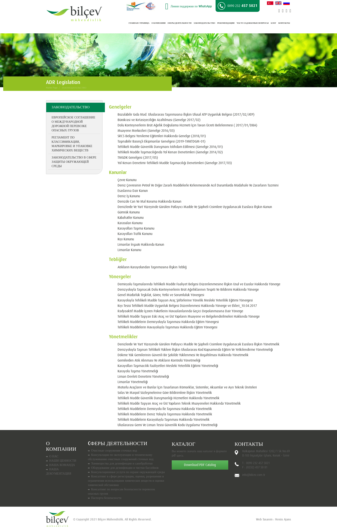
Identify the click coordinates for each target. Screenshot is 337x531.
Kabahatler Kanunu (131, 217)
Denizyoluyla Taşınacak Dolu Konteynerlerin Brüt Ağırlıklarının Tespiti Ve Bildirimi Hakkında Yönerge (188, 289)
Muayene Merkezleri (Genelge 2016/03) (146, 130)
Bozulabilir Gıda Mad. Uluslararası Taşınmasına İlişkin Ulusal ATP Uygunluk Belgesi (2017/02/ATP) (186, 114)
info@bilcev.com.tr (253, 475)
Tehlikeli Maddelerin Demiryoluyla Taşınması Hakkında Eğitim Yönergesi (168, 322)
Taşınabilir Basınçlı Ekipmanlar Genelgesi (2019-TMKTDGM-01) (161, 141)
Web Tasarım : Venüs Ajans (273, 519)
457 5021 (237, 6)
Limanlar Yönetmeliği (133, 382)
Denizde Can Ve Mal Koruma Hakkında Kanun (149, 201)
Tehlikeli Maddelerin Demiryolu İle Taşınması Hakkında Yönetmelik (165, 409)
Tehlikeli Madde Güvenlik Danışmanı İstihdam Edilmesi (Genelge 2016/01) (170, 147)
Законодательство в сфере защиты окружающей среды (74, 162)
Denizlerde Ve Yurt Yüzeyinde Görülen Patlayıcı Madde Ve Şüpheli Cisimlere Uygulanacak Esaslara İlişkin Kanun (195, 207)
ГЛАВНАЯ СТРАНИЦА (139, 23)
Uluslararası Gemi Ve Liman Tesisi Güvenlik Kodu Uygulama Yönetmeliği (168, 425)
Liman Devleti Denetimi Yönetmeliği (143, 376)
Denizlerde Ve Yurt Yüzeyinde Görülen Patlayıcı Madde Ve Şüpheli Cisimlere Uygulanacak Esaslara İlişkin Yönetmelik (198, 344)
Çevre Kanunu (127, 180)
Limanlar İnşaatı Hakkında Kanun (141, 244)
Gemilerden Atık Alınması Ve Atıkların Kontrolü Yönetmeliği (159, 360)
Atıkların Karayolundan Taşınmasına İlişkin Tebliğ (152, 267)
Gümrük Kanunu (129, 212)
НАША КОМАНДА (62, 465)
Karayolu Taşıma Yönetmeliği (138, 371)
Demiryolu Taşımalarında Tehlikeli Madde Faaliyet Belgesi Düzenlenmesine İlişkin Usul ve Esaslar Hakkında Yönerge (199, 284)
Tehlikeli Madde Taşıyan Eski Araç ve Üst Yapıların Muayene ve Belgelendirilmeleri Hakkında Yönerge (189, 316)
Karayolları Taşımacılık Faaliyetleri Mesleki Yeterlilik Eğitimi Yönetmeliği (168, 366)
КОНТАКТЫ (284, 23)
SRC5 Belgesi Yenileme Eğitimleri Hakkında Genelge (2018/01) (162, 136)
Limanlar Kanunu (129, 250)
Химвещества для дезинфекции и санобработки (122, 463)
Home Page (52, 88)
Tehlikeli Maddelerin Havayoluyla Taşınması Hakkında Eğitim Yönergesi (167, 327)
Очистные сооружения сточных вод (114, 450)
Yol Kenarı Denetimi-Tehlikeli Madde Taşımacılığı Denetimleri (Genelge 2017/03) (175, 163)
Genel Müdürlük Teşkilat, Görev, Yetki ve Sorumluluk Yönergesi (161, 295)
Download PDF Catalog (200, 465)
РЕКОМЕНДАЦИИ (225, 23)
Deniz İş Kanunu (129, 196)
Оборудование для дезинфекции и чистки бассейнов (125, 467)
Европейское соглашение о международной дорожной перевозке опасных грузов (73, 124)
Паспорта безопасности (106, 498)
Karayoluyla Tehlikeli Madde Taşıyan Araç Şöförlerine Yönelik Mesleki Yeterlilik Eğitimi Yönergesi (185, 300)
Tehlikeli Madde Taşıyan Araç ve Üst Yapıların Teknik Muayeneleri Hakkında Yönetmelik (179, 403)
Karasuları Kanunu (130, 223)
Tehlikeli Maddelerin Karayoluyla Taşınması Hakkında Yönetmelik (164, 419)
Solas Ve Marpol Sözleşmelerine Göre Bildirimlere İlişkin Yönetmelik (165, 392)
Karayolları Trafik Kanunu (135, 234)
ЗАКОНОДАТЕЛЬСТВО (204, 23)
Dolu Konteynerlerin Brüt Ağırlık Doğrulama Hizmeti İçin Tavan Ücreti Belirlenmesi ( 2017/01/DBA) (187, 125)
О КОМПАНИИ (158, 23)
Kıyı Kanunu (126, 239)
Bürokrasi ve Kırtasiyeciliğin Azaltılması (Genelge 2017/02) (159, 120)
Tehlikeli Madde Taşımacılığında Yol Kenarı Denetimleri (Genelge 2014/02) (170, 152)
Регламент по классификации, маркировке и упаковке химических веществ (72, 144)
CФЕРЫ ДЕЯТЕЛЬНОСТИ (179, 23)
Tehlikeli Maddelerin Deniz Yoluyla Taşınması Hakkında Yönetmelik (165, 414)
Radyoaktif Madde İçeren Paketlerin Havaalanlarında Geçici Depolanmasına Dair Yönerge (180, 311)
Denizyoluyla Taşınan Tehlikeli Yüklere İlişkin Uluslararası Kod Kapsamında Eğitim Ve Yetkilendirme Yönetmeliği (195, 349)
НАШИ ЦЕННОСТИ (62, 460)
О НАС (53, 456)
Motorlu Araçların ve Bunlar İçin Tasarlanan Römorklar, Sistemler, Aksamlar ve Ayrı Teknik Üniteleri (187, 387)
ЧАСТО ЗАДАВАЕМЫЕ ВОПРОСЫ (253, 23)
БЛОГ (273, 23)
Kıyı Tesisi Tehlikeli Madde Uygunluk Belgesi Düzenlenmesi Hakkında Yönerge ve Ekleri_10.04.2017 (187, 305)
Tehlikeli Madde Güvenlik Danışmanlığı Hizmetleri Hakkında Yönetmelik (168, 398)
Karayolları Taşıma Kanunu (136, 228)
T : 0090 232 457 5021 (256, 463)
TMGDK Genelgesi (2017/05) (138, 157)
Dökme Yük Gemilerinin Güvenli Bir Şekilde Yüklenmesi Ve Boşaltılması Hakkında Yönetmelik (183, 355)
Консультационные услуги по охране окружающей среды (128, 472)
